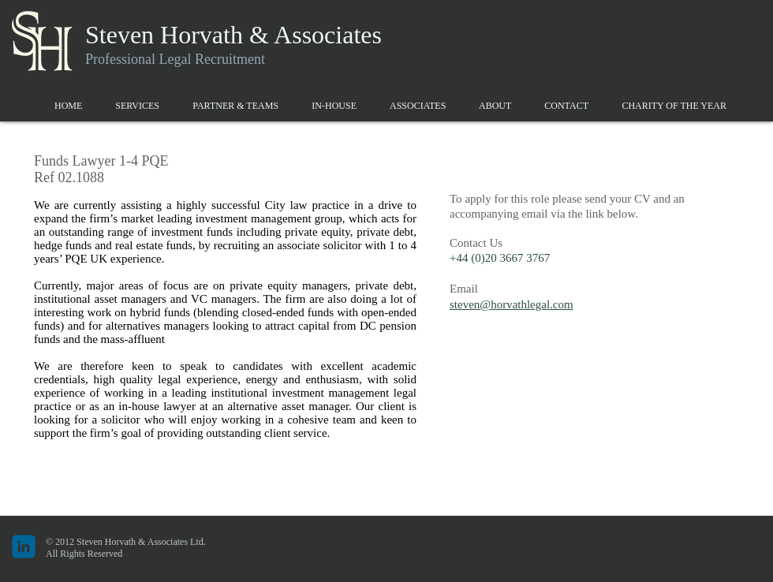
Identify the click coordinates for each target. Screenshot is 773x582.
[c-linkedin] (23, 546)
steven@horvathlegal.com (511, 304)
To (456, 198)
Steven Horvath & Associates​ (233, 35)
